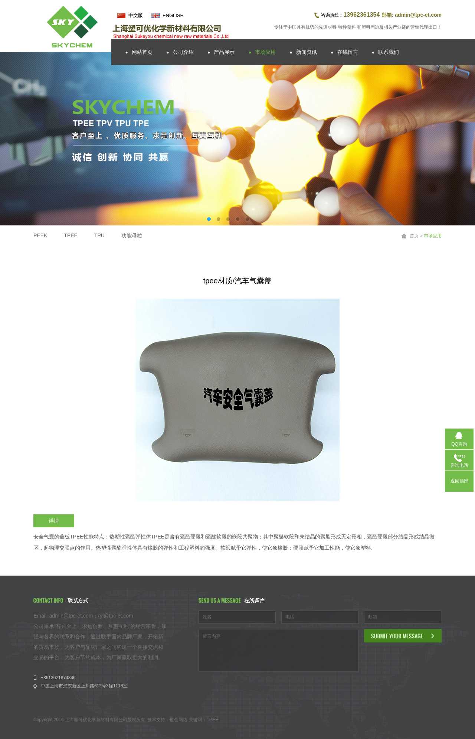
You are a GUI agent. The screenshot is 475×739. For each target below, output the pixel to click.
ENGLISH (173, 15)
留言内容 (278, 650)
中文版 (135, 15)
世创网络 (178, 719)
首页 (414, 235)
